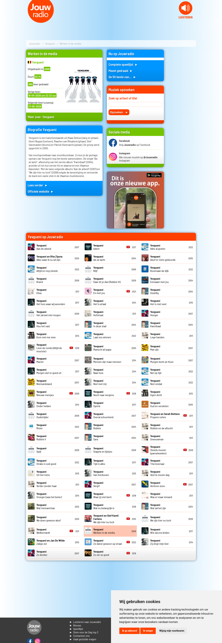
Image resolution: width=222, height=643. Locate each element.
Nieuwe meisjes (45, 393)
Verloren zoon (157, 484)
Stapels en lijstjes (102, 450)
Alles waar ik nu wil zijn (49, 258)
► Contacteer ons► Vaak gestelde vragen (82, 637)
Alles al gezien (157, 247)
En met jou (99, 291)
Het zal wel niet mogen (48, 313)
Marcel (41, 360)
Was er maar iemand (161, 495)
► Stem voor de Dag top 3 (83, 632)
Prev (4, 21)
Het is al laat (99, 302)
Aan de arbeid (43, 247)
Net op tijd (155, 371)
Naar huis (98, 371)
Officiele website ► (41, 191)
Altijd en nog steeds (47, 269)
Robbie (98, 426)
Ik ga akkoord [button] (129, 630)
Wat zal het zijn (158, 506)
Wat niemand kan (45, 506)
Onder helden (43, 404)
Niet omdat (156, 382)
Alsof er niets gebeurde (163, 258)
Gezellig (155, 291)
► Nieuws (75, 625)
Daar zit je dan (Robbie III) (107, 280)
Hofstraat (98, 313)
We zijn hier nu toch (160, 518)
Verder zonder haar (46, 484)
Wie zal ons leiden (159, 531)
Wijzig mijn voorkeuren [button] (171, 630)
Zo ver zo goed (101, 553)
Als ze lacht (99, 258)
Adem (98, 247)
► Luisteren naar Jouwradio (85, 621)
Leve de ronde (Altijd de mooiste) (49, 348)
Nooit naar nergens (103, 393)
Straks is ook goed (46, 462)
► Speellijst (76, 628)
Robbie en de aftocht (161, 426)
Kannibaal (155, 324)
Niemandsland (44, 382)
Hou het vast (43, 324)
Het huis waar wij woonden (50, 302)
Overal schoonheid (103, 415)
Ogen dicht (156, 393)
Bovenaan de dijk (159, 269)
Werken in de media (104, 531)
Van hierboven (101, 473)
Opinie (98, 404)
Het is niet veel (158, 302)
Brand (41, 280)
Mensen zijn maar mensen (107, 360)
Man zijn (155, 348)
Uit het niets (43, 473)
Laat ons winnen (102, 335)
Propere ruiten (165, 415)
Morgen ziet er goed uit (48, 371)
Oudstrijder (42, 415)
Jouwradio (34, 43)
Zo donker (41, 553)
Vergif (98, 484)
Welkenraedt (43, 531)
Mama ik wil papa (102, 348)
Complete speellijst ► (123, 64)
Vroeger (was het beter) (49, 495)
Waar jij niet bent (102, 495)
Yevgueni (50, 43)
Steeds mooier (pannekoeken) (158, 450)
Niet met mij (99, 382)
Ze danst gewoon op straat (107, 542)
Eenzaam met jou (159, 280)
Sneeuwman (157, 437)
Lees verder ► (38, 185)
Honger (155, 313)
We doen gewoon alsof (48, 518)
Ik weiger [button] (148, 630)
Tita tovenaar (157, 462)
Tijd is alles (99, 462)
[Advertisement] (182, 101)
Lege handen (157, 335)
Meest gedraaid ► (121, 71)
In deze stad (99, 324)
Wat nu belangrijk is (103, 506)
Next (217, 21)
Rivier (41, 426)
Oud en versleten (159, 404)
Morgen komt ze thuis (161, 360)
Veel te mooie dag (159, 473)
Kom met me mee (46, 335)
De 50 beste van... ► (122, 77)
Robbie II (41, 437)
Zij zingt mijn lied (159, 542)
